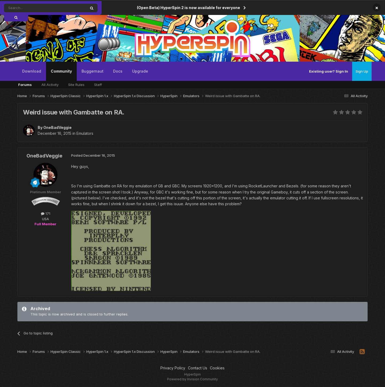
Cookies (217, 368)
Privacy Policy (172, 368)
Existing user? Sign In (328, 71)
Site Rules (76, 84)
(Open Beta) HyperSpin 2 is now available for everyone (188, 7)
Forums (25, 84)
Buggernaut (92, 71)
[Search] (31, 8)
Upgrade (140, 71)
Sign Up (362, 71)
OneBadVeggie (57, 127)
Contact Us (197, 368)
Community (61, 75)
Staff (98, 84)
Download (31, 71)
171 (45, 213)
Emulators (84, 133)
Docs (117, 71)
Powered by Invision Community (192, 379)
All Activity (50, 84)
